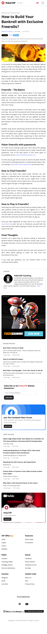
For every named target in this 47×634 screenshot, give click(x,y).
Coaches (4, 559)
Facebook (28, 559)
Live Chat (4, 584)
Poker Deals (29, 539)
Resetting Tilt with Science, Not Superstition (19, 462)
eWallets (4, 549)
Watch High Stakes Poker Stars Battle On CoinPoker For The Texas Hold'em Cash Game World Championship (23, 440)
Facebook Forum (31, 565)
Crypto (3, 543)
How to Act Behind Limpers (13, 359)
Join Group (8, 426)
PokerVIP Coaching (6, 32)
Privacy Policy (29, 584)
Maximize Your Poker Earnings (10, 13)
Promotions (29, 543)
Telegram (4, 578)
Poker (3, 539)
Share (10, 35)
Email (3, 581)
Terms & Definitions (8, 568)
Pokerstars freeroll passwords (20, 164)
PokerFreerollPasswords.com (26, 155)
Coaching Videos (7, 562)
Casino (3, 546)
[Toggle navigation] (43, 3)
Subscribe (8, 398)
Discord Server (30, 562)
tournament (5, 224)
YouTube (28, 568)
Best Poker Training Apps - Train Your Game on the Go (23, 370)
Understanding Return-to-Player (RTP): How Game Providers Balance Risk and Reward (21, 451)
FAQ (26, 581)
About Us (28, 578)
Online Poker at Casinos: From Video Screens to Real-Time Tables (22, 472)
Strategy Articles (6, 565)
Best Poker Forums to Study (13, 348)
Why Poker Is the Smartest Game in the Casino (20, 483)
